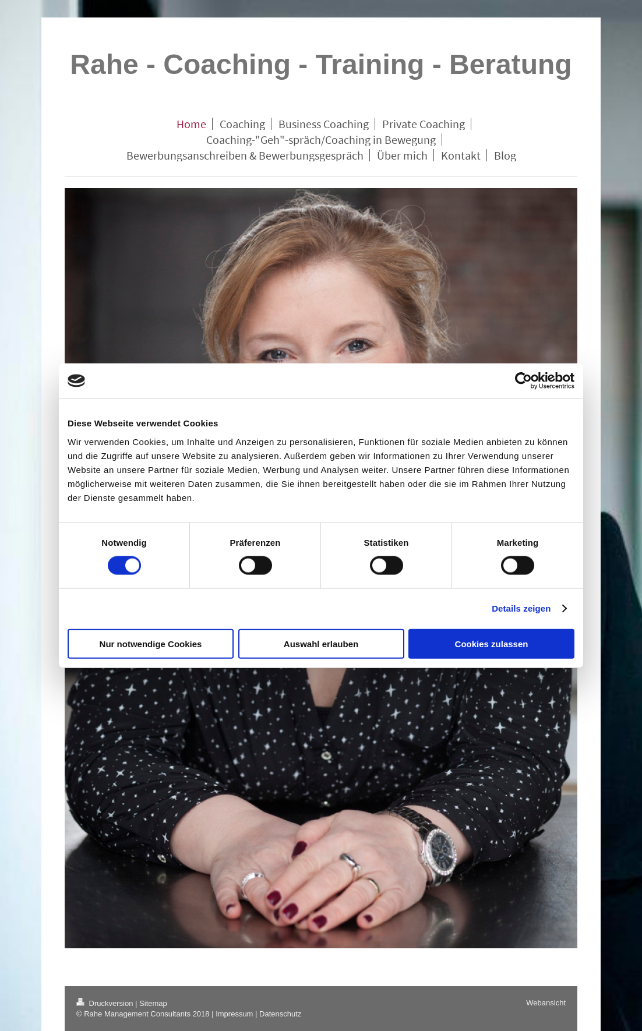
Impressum (234, 1013)
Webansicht (546, 1002)
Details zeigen (521, 608)
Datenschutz (280, 1013)
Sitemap (153, 1003)
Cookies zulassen (491, 643)
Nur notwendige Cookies (151, 643)
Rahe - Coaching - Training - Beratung (321, 64)
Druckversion (105, 1003)
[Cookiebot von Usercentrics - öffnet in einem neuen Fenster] (523, 381)
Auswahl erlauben (321, 643)
